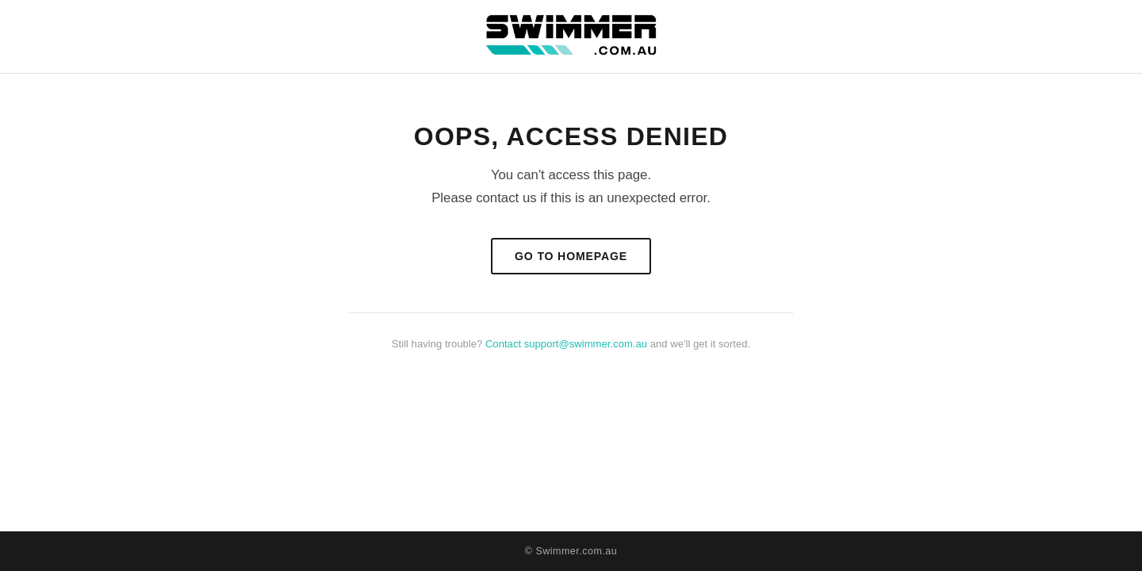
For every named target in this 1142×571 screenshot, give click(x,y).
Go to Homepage (571, 256)
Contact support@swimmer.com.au (566, 344)
